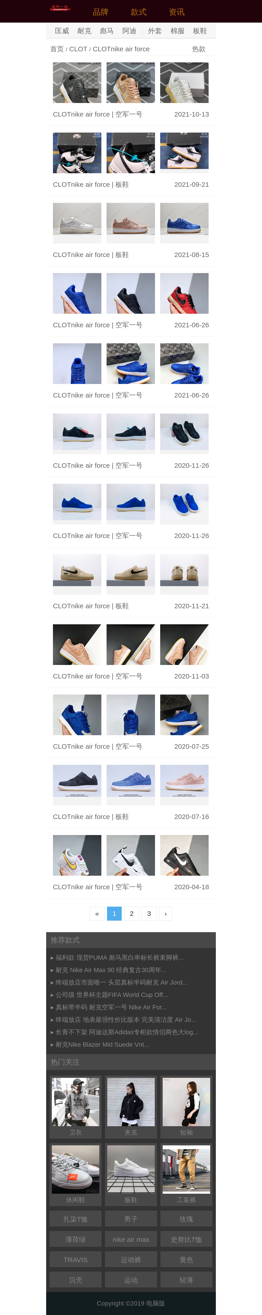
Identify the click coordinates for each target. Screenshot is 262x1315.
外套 (155, 31)
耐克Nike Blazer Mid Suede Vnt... (102, 1044)
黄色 (186, 1260)
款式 (139, 11)
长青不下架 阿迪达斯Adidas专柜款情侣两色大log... (127, 1032)
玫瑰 (186, 1219)
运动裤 (131, 1260)
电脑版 (155, 1303)
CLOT (78, 49)
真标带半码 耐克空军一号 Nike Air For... (111, 1007)
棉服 (178, 31)
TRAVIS (76, 1260)
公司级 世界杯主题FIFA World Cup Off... (112, 994)
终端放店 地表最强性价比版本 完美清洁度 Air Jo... (126, 1019)
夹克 (131, 1107)
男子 (131, 1219)
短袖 (186, 1107)
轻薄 (186, 1280)
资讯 (177, 11)
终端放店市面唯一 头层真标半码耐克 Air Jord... (122, 982)
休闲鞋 (75, 1174)
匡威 (62, 31)
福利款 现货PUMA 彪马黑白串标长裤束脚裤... (120, 957)
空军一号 (129, 114)
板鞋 (200, 31)
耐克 (84, 31)
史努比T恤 (186, 1239)
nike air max (131, 1239)
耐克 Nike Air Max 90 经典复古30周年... (111, 969)
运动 (131, 1280)
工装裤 (186, 1174)
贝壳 (75, 1280)
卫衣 (75, 1107)
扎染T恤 (75, 1219)
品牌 (101, 11)
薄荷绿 (75, 1239)
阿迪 (129, 31)
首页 (57, 49)
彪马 (107, 31)
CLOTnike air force (121, 49)
